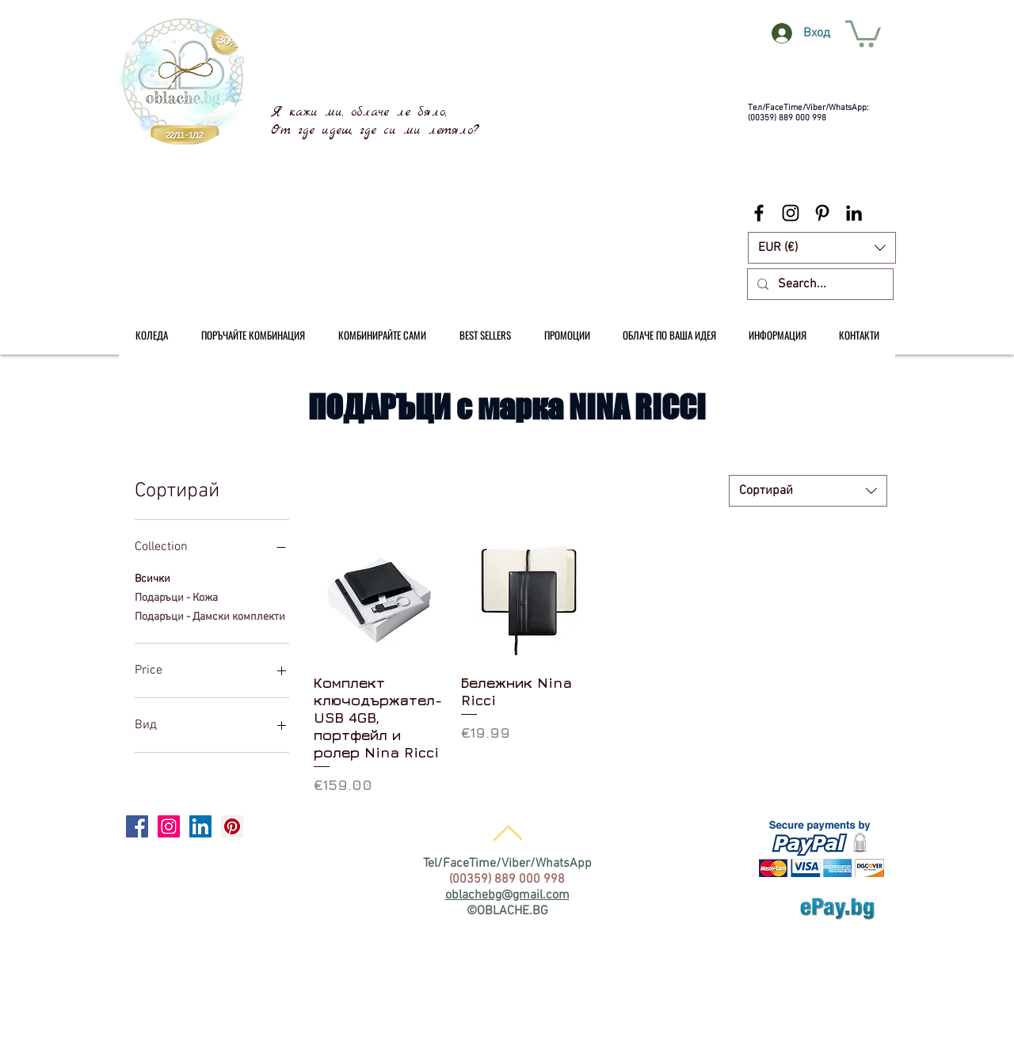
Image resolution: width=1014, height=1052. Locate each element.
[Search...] (819, 284)
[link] (863, 32)
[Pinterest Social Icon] (232, 826)
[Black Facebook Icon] (759, 213)
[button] (822, 248)
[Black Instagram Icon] (791, 213)
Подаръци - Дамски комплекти (210, 616)
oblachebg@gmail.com (507, 895)
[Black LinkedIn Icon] (854, 213)
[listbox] (822, 248)
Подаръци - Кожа (176, 597)
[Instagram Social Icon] (169, 826)
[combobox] (808, 491)
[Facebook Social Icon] (137, 826)
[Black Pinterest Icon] (822, 213)
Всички (152, 578)
